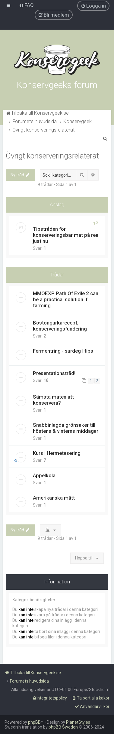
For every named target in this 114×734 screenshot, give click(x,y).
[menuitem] (26, 5)
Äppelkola (44, 475)
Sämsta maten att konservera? (53, 400)
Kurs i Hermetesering (57, 453)
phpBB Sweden (63, 727)
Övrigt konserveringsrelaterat (52, 156)
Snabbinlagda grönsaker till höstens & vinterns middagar (65, 428)
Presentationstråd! (54, 373)
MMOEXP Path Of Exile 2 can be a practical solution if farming (65, 299)
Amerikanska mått (54, 498)
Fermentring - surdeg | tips (63, 351)
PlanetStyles (78, 722)
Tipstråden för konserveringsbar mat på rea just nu (65, 235)
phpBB (34, 722)
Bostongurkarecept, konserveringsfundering (60, 326)
